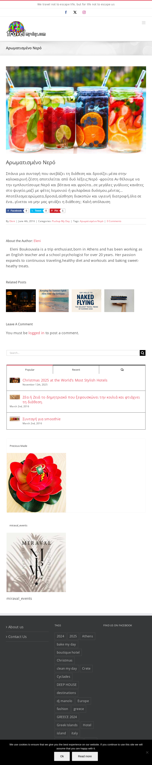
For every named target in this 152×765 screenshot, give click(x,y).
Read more (85, 756)
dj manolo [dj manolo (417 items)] (64, 701)
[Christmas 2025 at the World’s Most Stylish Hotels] (15, 380)
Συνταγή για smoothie (42, 419)
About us (16, 627)
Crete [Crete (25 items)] (86, 668)
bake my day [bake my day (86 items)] (66, 644)
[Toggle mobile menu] (144, 23)
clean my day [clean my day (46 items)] (67, 668)
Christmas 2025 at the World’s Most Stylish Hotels (65, 380)
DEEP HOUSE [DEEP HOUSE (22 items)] (67, 684)
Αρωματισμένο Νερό (91, 221)
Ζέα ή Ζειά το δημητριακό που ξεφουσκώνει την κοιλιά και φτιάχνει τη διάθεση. (81, 399)
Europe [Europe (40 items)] (83, 701)
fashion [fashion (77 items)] (62, 709)
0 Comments (114, 221)
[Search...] (73, 353)
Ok (62, 756)
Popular (29, 369)
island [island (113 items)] (61, 733)
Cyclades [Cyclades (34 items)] (63, 676)
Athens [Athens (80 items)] (87, 636)
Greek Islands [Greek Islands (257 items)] (67, 725)
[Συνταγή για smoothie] (15, 419)
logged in (36, 332)
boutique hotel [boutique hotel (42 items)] (68, 652)
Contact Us (17, 636)
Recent (76, 369)
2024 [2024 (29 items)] (60, 636)
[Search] (142, 353)
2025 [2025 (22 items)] (73, 636)
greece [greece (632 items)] (79, 709)
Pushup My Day (61, 221)
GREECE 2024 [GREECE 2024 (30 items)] (67, 717)
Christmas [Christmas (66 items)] (64, 660)
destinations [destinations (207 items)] (66, 693)
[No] (147, 752)
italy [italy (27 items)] (74, 733)
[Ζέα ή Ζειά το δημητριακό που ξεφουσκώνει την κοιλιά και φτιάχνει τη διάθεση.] (15, 397)
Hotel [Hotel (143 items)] (87, 725)
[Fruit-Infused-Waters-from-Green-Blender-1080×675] (76, 110)
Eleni (12, 221)
